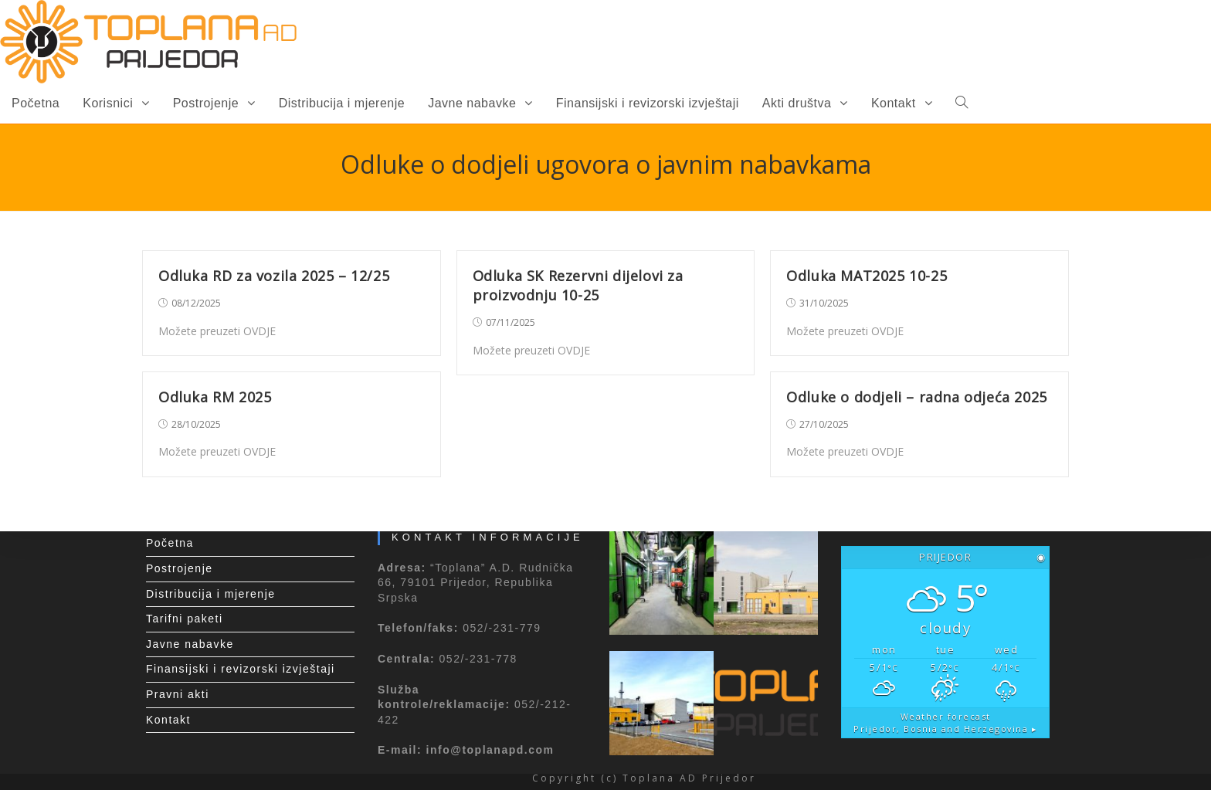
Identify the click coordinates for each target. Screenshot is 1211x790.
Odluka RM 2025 (214, 397)
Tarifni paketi (184, 618)
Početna (170, 543)
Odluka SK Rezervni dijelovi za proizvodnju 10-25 (578, 285)
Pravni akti (177, 694)
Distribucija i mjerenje (211, 594)
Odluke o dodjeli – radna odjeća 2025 (916, 397)
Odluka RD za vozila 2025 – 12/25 (273, 275)
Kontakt (168, 720)
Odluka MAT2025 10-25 (866, 275)
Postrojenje (179, 568)
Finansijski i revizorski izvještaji (240, 669)
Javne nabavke (190, 644)
